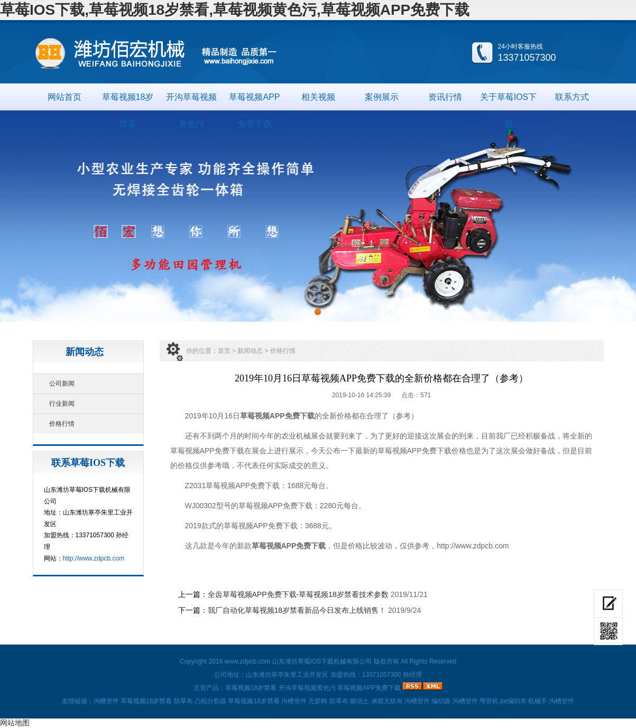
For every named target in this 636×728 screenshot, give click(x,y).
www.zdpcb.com (247, 661)
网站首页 (64, 96)
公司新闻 (62, 383)
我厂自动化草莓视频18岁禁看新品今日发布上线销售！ (297, 610)
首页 (224, 350)
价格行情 (62, 423)
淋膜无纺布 (387, 701)
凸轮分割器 (210, 701)
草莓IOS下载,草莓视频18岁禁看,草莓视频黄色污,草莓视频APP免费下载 (234, 10)
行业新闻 (62, 403)
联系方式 (572, 96)
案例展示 (382, 96)
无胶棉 (317, 701)
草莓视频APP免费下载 (254, 101)
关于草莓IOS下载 (508, 101)
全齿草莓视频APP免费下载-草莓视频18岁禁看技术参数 (298, 594)
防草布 (183, 701)
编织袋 (440, 701)
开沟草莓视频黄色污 (191, 101)
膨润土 (359, 701)
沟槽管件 (106, 701)
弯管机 (489, 701)
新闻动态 (250, 350)
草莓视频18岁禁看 (128, 101)
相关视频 (318, 96)
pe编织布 (513, 701)
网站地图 (15, 722)
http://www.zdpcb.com (94, 558)
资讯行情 (445, 96)
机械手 (537, 701)
